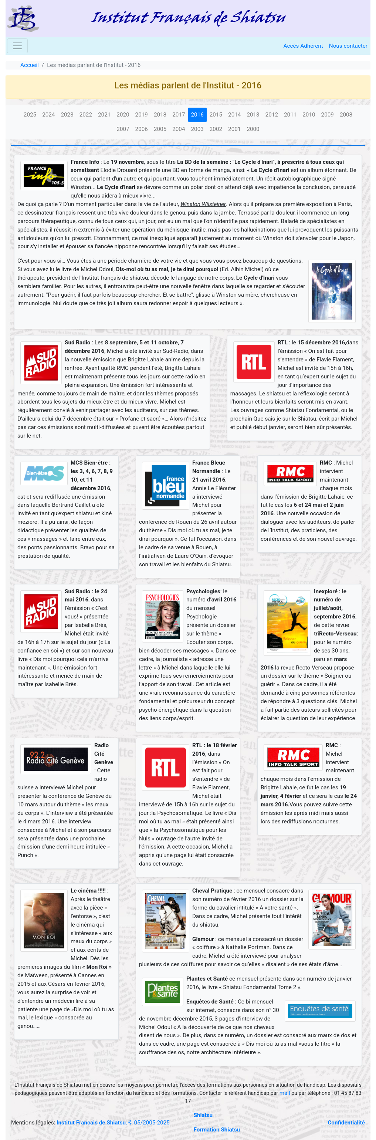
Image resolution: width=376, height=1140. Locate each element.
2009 (327, 114)
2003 (197, 129)
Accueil (29, 65)
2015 (216, 114)
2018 (160, 114)
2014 (234, 114)
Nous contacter (348, 46)
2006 (141, 129)
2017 (178, 114)
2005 (160, 129)
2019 (141, 114)
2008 (346, 114)
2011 (290, 114)
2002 (216, 129)
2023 (67, 114)
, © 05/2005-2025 (113, 1122)
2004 (178, 129)
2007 (122, 129)
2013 (253, 114)
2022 (85, 114)
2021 (104, 114)
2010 (308, 114)
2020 (122, 114)
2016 (197, 114)
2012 (271, 114)
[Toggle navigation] (17, 45)
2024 (48, 114)
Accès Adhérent (303, 46)
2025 (30, 114)
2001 (234, 129)
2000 (253, 129)
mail (285, 1093)
